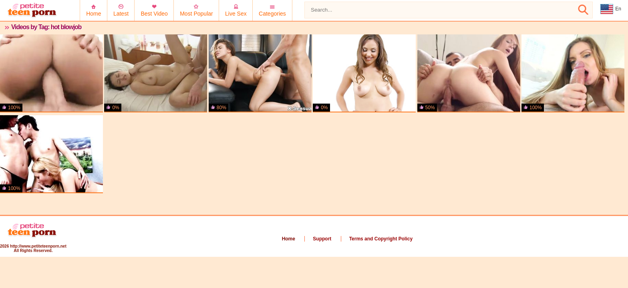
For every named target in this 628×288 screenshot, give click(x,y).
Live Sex (236, 13)
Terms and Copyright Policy (381, 239)
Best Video (154, 13)
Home (93, 13)
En (610, 9)
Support (322, 239)
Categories (272, 13)
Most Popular (196, 13)
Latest (121, 13)
